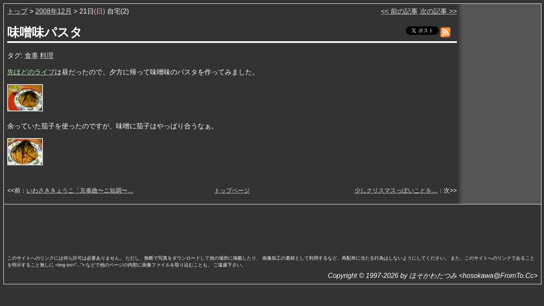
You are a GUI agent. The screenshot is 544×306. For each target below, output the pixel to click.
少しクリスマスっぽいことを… (396, 190)
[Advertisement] (272, 227)
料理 (47, 55)
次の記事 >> (438, 11)
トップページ (232, 190)
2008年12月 (53, 11)
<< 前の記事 (399, 11)
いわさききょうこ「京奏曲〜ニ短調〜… (79, 190)
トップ (17, 11)
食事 (31, 55)
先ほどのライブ (31, 72)
